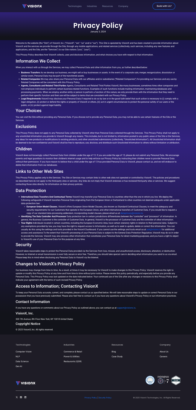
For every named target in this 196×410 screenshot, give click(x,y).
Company (123, 6)
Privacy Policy (91, 398)
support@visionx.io (126, 308)
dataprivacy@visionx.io (131, 213)
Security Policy (105, 398)
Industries (92, 6)
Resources (107, 6)
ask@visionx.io (154, 229)
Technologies (75, 6)
